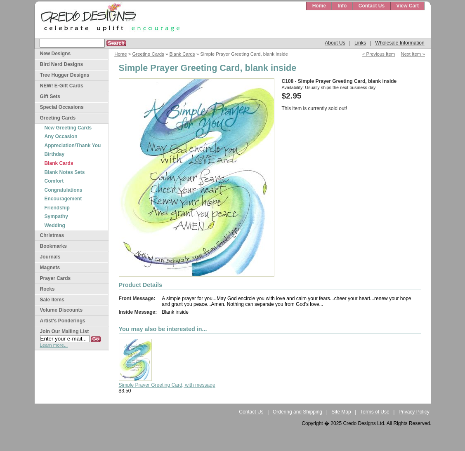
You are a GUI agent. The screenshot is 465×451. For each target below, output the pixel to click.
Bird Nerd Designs (61, 64)
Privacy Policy (414, 412)
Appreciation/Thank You (73, 145)
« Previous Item (378, 54)
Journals (50, 257)
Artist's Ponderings (62, 321)
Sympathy (56, 216)
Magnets (50, 267)
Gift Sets (50, 96)
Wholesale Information (399, 43)
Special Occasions (62, 107)
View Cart (407, 6)
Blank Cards (182, 54)
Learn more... (54, 345)
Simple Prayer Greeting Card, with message (167, 385)
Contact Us (372, 6)
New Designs (55, 53)
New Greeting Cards (68, 128)
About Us (335, 43)
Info (342, 6)
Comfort (54, 181)
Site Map (341, 412)
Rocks (47, 289)
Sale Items (52, 300)
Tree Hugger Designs (65, 75)
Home (319, 6)
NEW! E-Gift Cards (61, 86)
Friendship (57, 208)
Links (360, 43)
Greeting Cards (148, 54)
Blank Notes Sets (65, 172)
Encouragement (63, 199)
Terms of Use (374, 412)
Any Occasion (61, 136)
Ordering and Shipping (297, 412)
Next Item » (413, 54)
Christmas (52, 235)
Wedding (55, 225)
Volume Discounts (61, 310)
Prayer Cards (55, 278)
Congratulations (64, 190)
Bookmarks (53, 246)
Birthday (55, 154)
